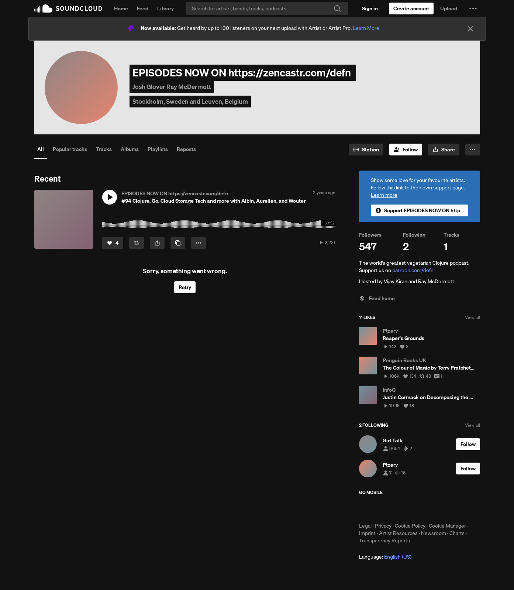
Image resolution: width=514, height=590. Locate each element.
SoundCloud (68, 8)
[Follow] (405, 149)
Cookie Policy (410, 526)
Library (165, 8)
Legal (365, 526)
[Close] (470, 29)
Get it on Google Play (431, 508)
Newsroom (433, 533)
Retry (185, 287)
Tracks (104, 149)
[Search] (267, 8)
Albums (130, 149)
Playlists (158, 149)
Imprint (367, 533)
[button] (473, 8)
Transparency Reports (384, 540)
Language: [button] (385, 557)
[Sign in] (370, 8)
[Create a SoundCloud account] (411, 8)
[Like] (112, 243)
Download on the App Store (381, 508)
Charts (457, 533)
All (40, 149)
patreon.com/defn (413, 270)
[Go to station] (366, 149)
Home (121, 8)
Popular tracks (70, 149)
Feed (142, 8)
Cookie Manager (447, 526)
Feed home (377, 298)
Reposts (186, 149)
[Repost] (136, 243)
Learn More (366, 28)
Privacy (383, 526)
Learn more (384, 195)
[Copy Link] (177, 243)
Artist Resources (398, 533)
